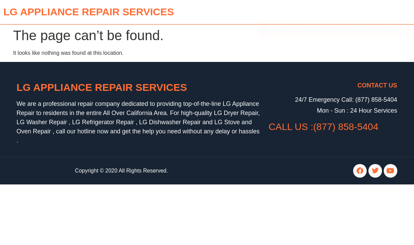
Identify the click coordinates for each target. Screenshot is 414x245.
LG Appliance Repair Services (102, 87)
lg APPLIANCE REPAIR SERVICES (88, 11)
